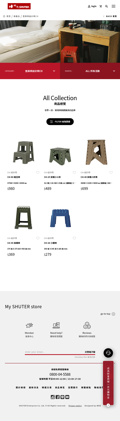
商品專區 (60, 387)
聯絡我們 (99, 387)
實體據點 (86, 387)
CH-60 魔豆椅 (13, 177)
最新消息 (34, 387)
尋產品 (17, 16)
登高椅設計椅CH (30, 16)
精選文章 (47, 387)
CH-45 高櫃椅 (13, 242)
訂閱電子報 (90, 352)
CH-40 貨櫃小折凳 (89, 177)
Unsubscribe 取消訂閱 (85, 357)
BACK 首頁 (110, 16)
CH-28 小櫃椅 (50, 242)
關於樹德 (21, 387)
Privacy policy (75, 405)
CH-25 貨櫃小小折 (52, 177)
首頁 (8, 16)
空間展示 (73, 387)
